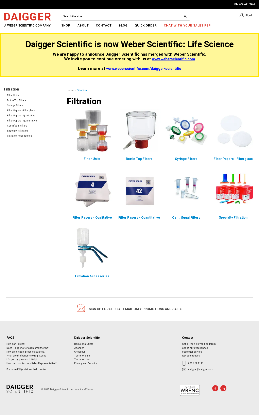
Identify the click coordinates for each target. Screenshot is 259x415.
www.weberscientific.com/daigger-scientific (143, 68)
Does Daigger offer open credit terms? (27, 348)
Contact (104, 25)
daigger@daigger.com (200, 369)
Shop (65, 25)
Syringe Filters (15, 105)
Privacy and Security (85, 363)
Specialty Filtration (17, 131)
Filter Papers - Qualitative (21, 115)
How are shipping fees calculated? (25, 352)
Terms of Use (81, 359)
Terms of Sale (82, 356)
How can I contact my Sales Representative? (31, 363)
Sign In (249, 15)
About (83, 25)
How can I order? (15, 344)
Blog (123, 25)
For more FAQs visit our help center (26, 369)
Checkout (79, 352)
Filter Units (13, 95)
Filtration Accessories (19, 136)
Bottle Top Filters (16, 100)
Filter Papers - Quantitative (22, 120)
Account (79, 348)
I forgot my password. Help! (21, 359)
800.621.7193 (196, 363)
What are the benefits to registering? (26, 356)
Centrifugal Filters (17, 126)
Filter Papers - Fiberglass (21, 110)
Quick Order (146, 25)
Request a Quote (83, 344)
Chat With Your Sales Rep (187, 25)
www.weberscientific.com (173, 59)
